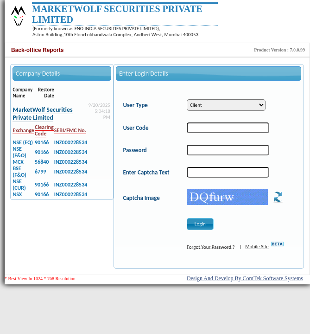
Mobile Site (257, 247)
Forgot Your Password (210, 247)
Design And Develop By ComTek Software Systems (245, 278)
